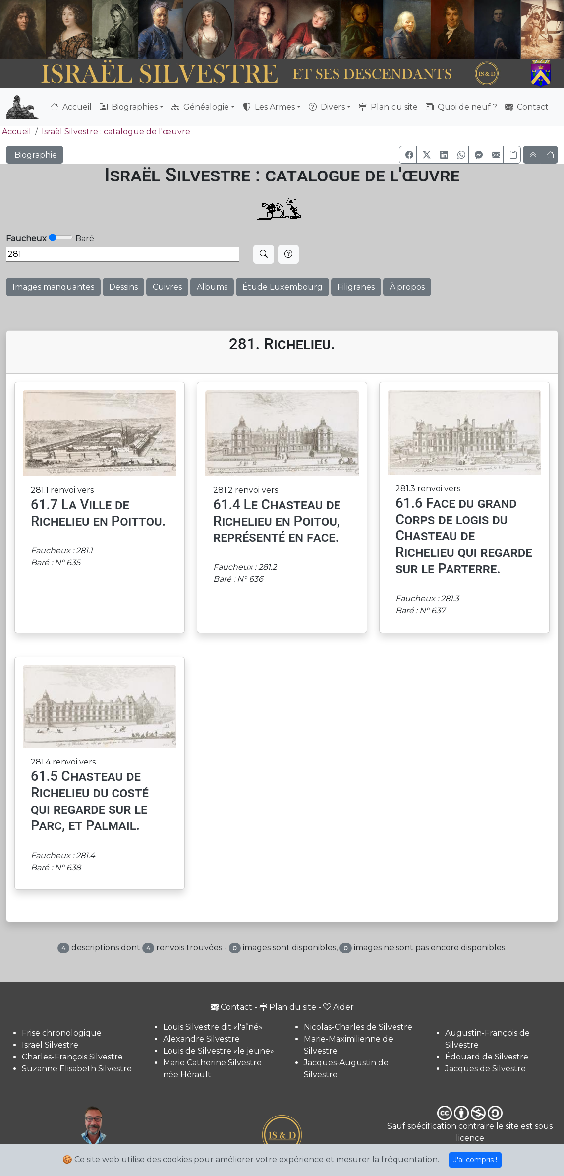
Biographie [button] (34, 155)
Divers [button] (327, 107)
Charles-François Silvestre (72, 1056)
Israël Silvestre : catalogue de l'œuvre (116, 131)
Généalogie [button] (200, 107)
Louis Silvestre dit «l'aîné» (213, 1027)
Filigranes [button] (356, 287)
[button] (408, 155)
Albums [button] (212, 287)
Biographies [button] (129, 107)
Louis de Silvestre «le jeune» (218, 1051)
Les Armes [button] (269, 107)
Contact (527, 107)
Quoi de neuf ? (461, 107)
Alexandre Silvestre (201, 1039)
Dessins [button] (123, 287)
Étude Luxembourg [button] (282, 287)
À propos (407, 287)
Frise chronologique (62, 1033)
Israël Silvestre (50, 1045)
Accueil (71, 107)
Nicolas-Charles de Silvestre (358, 1027)
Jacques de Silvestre (485, 1068)
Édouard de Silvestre (486, 1056)
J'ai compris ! (475, 1159)
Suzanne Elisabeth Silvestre (77, 1068)
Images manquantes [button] (53, 287)
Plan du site (388, 107)
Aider (338, 1007)
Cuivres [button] (167, 287)
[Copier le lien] (512, 155)
